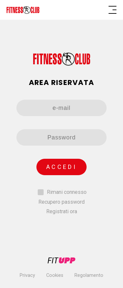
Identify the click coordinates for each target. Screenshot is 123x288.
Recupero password (61, 202)
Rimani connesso (67, 192)
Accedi (61, 166)
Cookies (54, 275)
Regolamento (88, 275)
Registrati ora (61, 211)
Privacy (27, 275)
